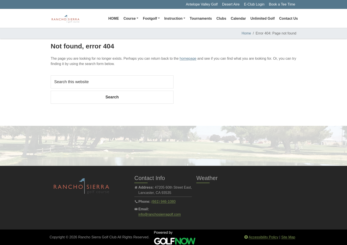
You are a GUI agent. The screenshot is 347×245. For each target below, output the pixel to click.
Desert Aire (230, 4)
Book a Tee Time (282, 4)
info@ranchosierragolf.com (159, 214)
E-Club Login (254, 4)
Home (246, 33)
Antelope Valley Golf (202, 4)
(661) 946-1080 (163, 201)
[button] (131, 18)
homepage (188, 58)
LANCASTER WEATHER (245, 201)
